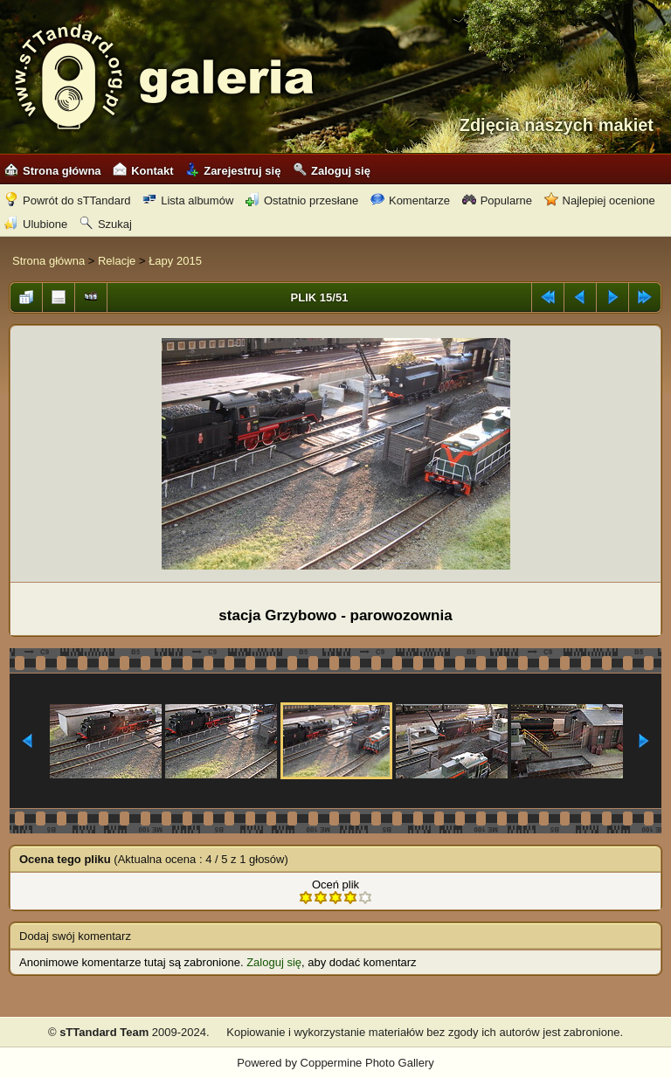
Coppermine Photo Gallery (367, 1062)
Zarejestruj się (232, 170)
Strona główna (52, 170)
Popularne (497, 200)
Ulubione (35, 224)
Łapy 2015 (175, 260)
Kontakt (143, 170)
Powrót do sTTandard (67, 200)
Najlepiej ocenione (599, 200)
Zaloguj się (331, 170)
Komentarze (410, 200)
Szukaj (106, 224)
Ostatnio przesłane (302, 200)
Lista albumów (187, 200)
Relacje (116, 260)
